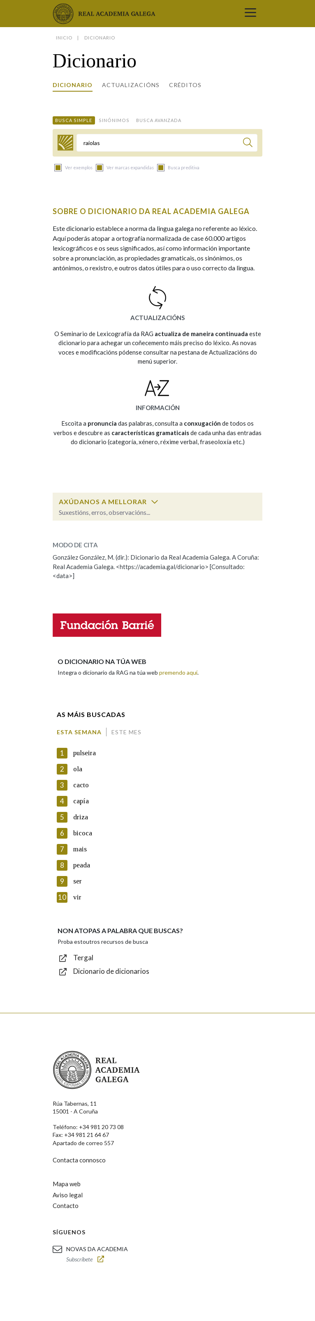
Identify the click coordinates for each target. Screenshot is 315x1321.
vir (77, 897)
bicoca (82, 833)
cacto (81, 785)
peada (81, 865)
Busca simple (73, 120)
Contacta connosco (79, 1160)
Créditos (185, 84)
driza (80, 817)
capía (81, 801)
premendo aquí (178, 672)
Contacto (66, 1205)
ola (77, 769)
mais (80, 849)
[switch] (154, 501)
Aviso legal (68, 1195)
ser (77, 881)
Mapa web (67, 1183)
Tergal (83, 957)
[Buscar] (247, 144)
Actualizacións (131, 84)
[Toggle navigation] (250, 13)
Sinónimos (114, 120)
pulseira (84, 753)
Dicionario (73, 84)
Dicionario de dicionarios (111, 971)
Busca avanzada (158, 120)
